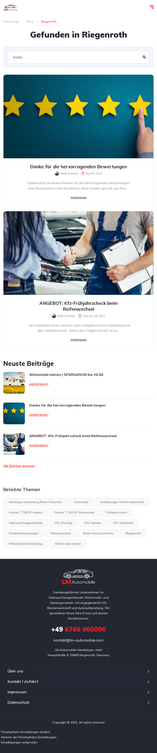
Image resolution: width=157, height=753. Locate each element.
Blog (30, 21)
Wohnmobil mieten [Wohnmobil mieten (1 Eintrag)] (67, 544)
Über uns (15, 671)
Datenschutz (19, 702)
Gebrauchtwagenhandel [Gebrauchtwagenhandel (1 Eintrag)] (25, 523)
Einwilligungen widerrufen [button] (19, 742)
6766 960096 (78, 629)
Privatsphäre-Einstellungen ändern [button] (25, 732)
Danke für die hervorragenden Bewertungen (78, 166)
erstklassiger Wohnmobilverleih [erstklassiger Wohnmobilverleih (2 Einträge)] (122, 502)
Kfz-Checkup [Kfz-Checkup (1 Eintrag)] (63, 523)
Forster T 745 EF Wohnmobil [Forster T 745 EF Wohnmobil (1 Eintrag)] (74, 512)
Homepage (11, 21)
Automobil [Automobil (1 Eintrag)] (81, 502)
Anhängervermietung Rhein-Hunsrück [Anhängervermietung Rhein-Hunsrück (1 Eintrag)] (35, 502)
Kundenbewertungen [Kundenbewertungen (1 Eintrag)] (23, 533)
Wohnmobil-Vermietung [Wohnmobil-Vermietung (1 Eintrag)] (25, 544)
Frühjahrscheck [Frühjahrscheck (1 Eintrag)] (116, 512)
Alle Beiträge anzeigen (19, 466)
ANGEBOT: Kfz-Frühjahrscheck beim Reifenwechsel (78, 306)
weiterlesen (78, 197)
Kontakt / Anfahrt (23, 681)
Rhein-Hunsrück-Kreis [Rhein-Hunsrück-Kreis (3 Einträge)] (98, 533)
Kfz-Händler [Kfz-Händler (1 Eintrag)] (93, 523)
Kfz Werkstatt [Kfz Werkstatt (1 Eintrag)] (123, 523)
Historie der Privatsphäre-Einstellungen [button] (28, 737)
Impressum (17, 692)
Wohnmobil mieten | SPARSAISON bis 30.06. (66, 374)
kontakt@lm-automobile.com (78, 640)
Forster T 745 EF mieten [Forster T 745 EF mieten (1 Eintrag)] (25, 512)
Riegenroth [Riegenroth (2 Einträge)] (133, 533)
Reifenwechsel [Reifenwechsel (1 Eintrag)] (61, 533)
